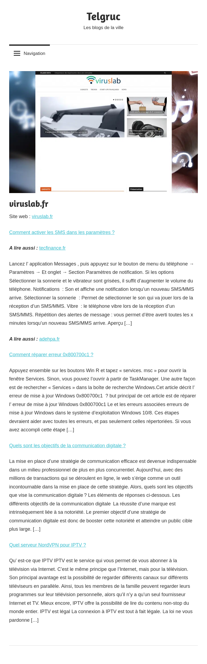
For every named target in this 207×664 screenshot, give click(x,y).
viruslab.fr (42, 216)
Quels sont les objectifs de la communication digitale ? (67, 445)
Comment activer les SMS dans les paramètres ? (62, 232)
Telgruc (103, 16)
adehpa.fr (49, 339)
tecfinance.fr (52, 248)
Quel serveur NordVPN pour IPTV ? (47, 545)
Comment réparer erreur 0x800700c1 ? (51, 354)
